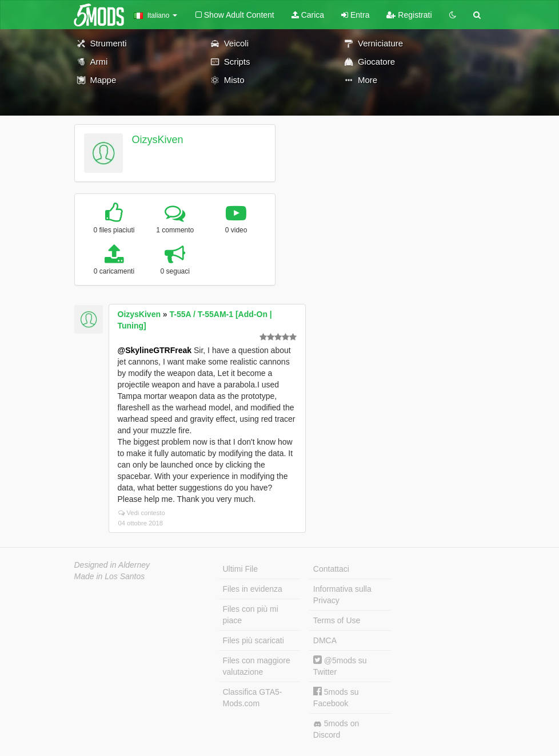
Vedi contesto (141, 512)
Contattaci (331, 568)
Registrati (409, 14)
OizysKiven (157, 139)
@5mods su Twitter (340, 665)
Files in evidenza (252, 588)
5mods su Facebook (336, 697)
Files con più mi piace (250, 614)
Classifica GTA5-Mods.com (252, 697)
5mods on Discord (336, 729)
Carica (308, 14)
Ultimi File (240, 568)
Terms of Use (336, 620)
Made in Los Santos (109, 576)
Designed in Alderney (112, 564)
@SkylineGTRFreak (155, 350)
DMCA (325, 640)
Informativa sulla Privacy (342, 594)
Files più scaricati (253, 640)
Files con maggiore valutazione (256, 666)
